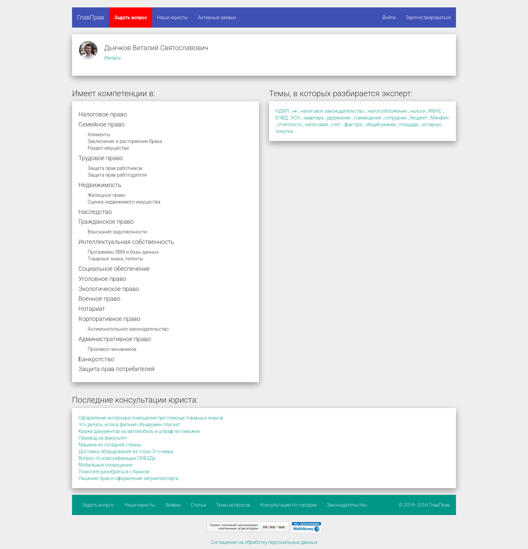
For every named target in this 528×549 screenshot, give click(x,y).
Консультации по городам (288, 505)
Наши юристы (172, 17)
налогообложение (387, 111)
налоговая (316, 124)
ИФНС (434, 111)
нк (294, 111)
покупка (284, 131)
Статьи (198, 505)
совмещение (367, 117)
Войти (389, 17)
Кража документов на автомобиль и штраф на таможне (139, 431)
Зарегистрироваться (428, 17)
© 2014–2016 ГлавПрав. (425, 505)
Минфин (440, 117)
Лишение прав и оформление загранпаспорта (128, 478)
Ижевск (112, 58)
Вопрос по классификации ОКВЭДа (116, 458)
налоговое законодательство (332, 111)
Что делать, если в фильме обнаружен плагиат (129, 424)
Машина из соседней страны (109, 444)
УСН (295, 117)
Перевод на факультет (102, 438)
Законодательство (347, 505)
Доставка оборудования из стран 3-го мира (125, 451)
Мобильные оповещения (105, 465)
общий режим (381, 124)
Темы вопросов (233, 505)
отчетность (289, 124)
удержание (338, 117)
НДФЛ (282, 111)
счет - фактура (346, 124)
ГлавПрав (90, 17)
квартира (313, 117)
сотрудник (396, 117)
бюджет (418, 117)
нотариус (431, 124)
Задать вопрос (130, 17)
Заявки (172, 505)
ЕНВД (281, 117)
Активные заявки (217, 17)
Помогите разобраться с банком (114, 471)
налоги (417, 111)
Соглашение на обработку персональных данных (263, 542)
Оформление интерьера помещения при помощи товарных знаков (150, 417)
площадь (409, 124)
